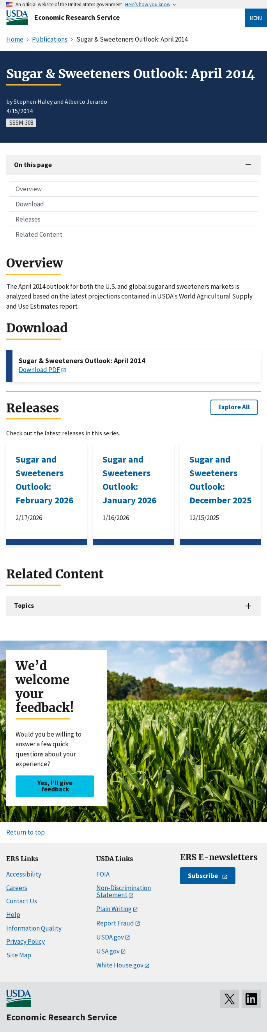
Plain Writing (114, 909)
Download (30, 204)
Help (13, 914)
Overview (29, 189)
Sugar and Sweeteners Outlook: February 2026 (44, 480)
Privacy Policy (25, 941)
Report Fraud (115, 923)
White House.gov (119, 965)
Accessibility (23, 874)
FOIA (103, 874)
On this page (33, 165)
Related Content (39, 234)
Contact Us (21, 901)
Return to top (25, 832)
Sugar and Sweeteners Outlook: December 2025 (220, 480)
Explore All (234, 407)
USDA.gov (110, 937)
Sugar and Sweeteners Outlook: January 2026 (129, 480)
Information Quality (34, 928)
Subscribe (203, 875)
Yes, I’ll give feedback (54, 786)
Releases (28, 219)
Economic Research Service (77, 17)
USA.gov (108, 951)
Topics (24, 605)
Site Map (18, 955)
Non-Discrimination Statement (123, 891)
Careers (16, 888)
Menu (256, 17)
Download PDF (39, 369)
